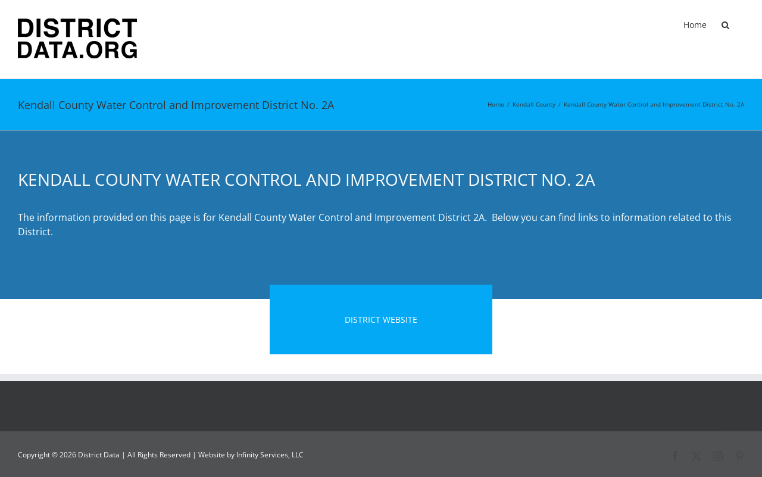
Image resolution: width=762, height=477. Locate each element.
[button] (725, 25)
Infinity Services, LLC (270, 455)
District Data (99, 455)
